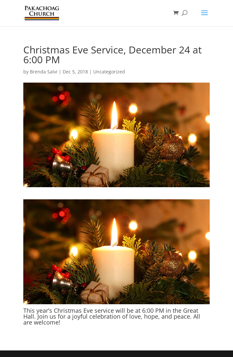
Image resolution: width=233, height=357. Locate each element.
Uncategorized (109, 72)
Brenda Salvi (43, 72)
